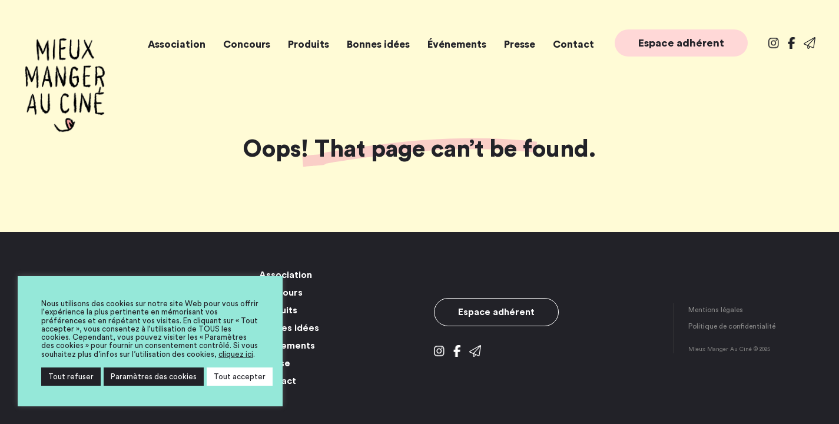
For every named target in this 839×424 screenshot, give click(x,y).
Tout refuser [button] (71, 376)
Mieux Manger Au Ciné (65, 85)
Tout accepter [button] (240, 376)
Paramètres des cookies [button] (154, 376)
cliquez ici (235, 354)
